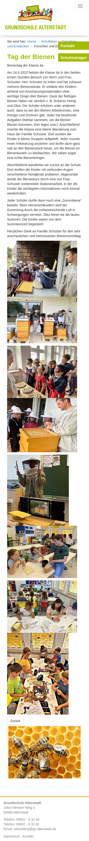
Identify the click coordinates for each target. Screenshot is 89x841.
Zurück (15, 721)
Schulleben (49, 41)
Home (31, 41)
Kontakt (27, 836)
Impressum (12, 836)
